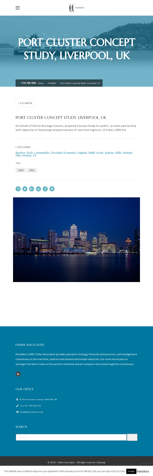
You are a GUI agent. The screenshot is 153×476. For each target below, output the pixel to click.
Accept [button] (131, 471)
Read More (143, 471)
